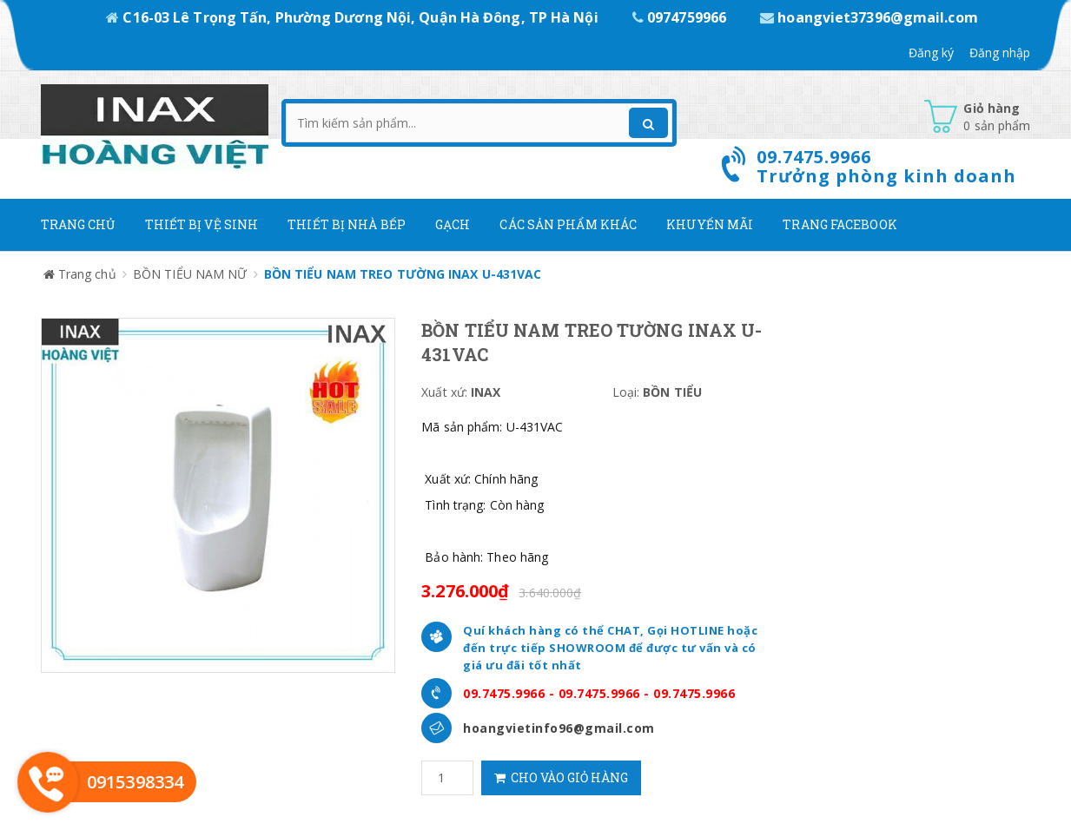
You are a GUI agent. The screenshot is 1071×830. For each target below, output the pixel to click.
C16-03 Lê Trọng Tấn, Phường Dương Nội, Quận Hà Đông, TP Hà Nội (354, 17)
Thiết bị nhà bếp (347, 224)
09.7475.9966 (504, 693)
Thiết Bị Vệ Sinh (202, 224)
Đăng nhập (1000, 52)
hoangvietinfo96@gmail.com (559, 728)
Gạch (452, 224)
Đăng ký (932, 52)
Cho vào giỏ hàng (561, 777)
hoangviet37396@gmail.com (869, 17)
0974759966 (681, 17)
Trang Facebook (839, 224)
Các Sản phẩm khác (568, 224)
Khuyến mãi (709, 224)
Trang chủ (78, 224)
